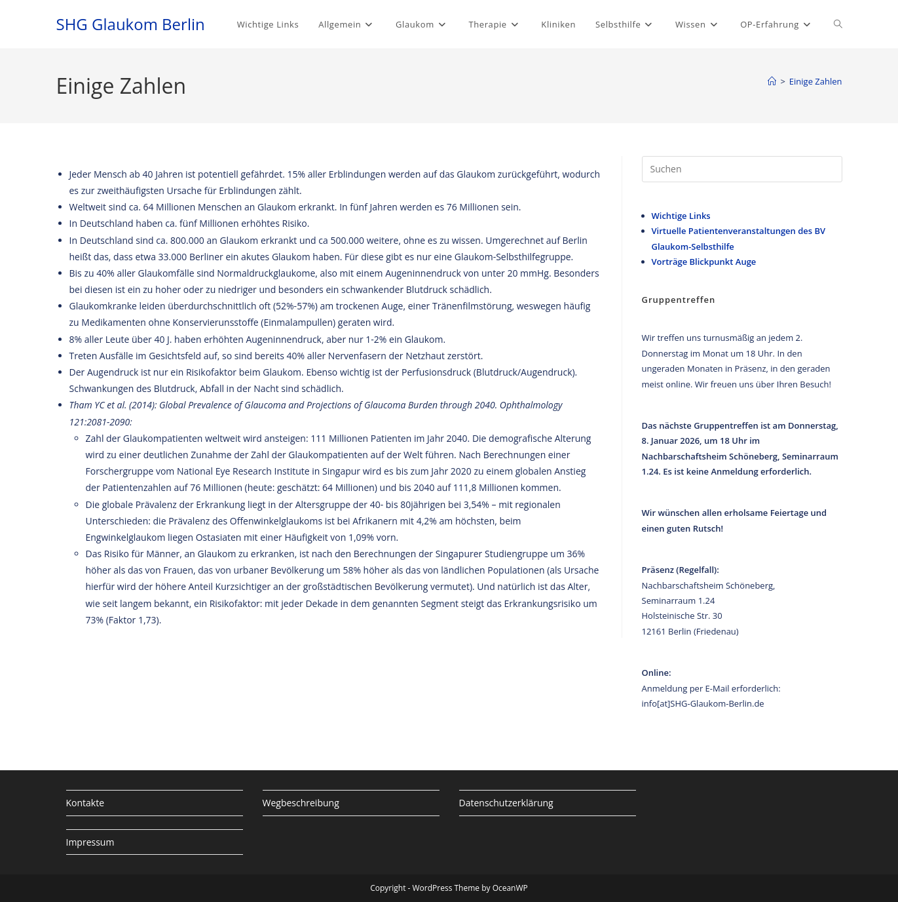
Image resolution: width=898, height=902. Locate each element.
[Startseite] (772, 81)
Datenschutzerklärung (506, 802)
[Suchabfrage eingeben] (742, 169)
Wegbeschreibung (301, 802)
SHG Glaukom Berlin (130, 24)
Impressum (90, 842)
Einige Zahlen (815, 81)
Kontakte (85, 802)
